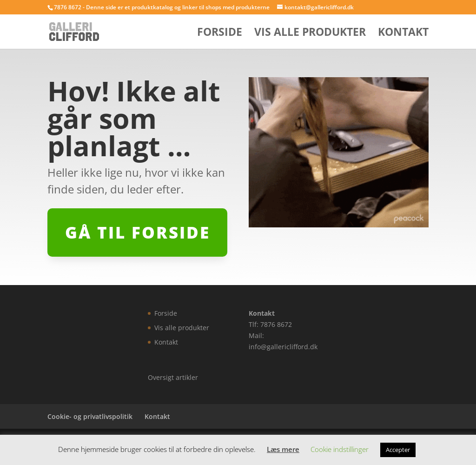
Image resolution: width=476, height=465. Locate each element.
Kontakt (403, 33)
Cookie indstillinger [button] (340, 449)
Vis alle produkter (310, 33)
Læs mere (283, 449)
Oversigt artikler (173, 377)
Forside (219, 33)
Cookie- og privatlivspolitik (89, 416)
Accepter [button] (398, 449)
